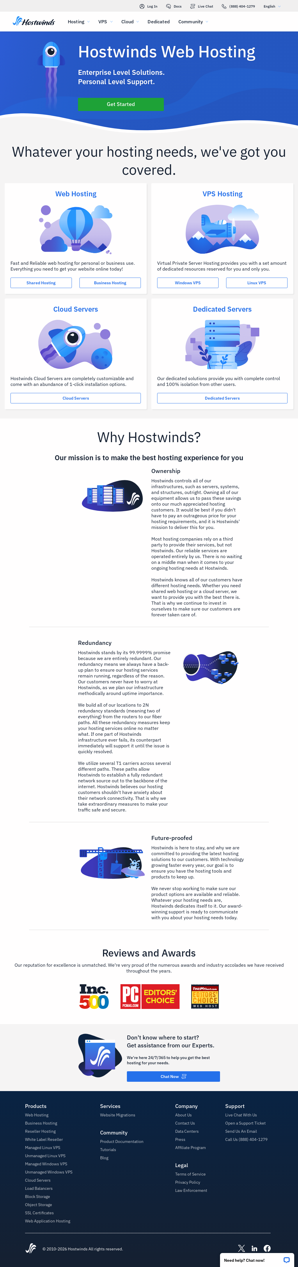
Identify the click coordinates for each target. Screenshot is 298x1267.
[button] (257, 1258)
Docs (174, 6)
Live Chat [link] (201, 6)
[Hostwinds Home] (31, 1249)
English (273, 6)
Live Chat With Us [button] (241, 1115)
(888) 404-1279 (238, 6)
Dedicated (158, 21)
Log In (148, 6)
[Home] (34, 21)
